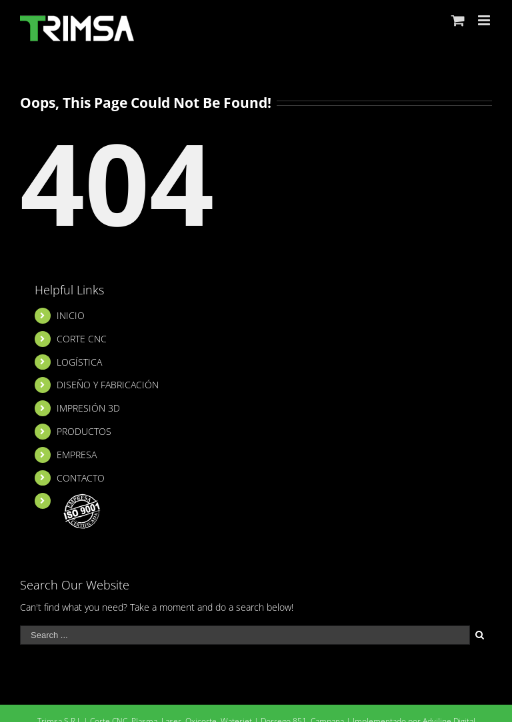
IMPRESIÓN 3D (88, 408)
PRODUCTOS (84, 431)
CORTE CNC (82, 338)
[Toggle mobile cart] (458, 20)
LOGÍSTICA (79, 362)
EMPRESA (77, 454)
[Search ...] (245, 635)
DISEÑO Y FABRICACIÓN (108, 384)
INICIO (71, 315)
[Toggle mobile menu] (485, 20)
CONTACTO (81, 478)
